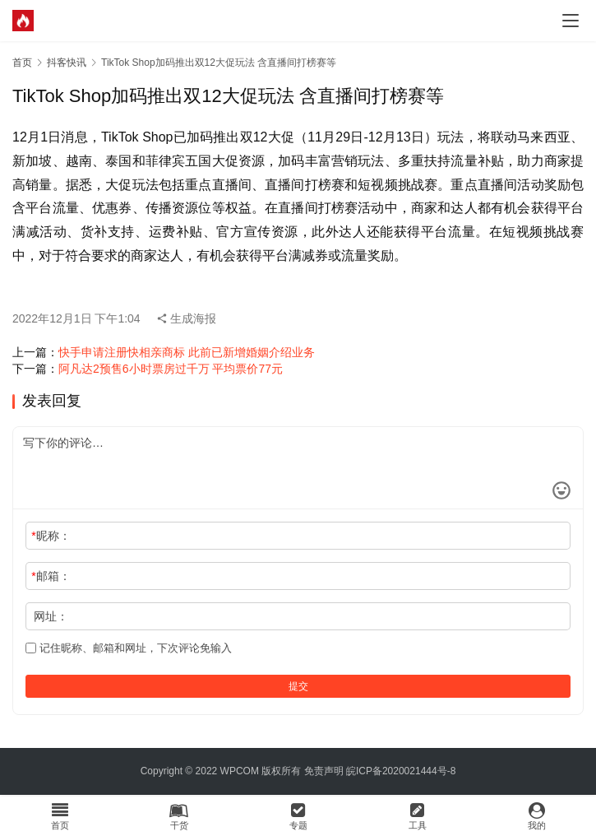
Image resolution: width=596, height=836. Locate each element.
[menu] (570, 20)
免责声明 (324, 771)
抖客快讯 (66, 62)
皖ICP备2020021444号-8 (400, 771)
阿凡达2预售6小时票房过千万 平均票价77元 (170, 368)
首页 (22, 62)
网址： (51, 616)
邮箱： (50, 576)
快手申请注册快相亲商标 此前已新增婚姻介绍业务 (186, 352)
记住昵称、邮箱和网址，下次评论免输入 (128, 648)
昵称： (50, 535)
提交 (298, 686)
